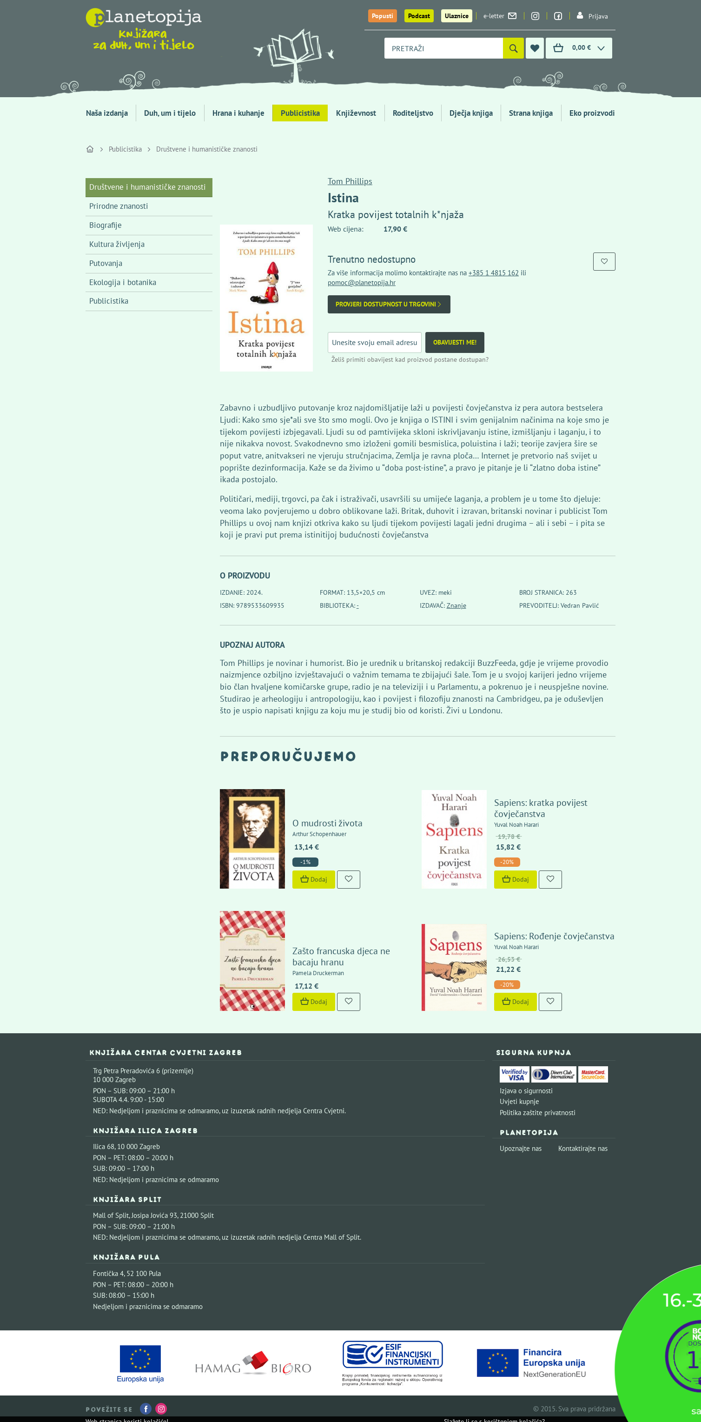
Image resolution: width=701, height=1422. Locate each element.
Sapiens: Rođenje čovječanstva (554, 936)
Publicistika (300, 113)
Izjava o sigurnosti (526, 1090)
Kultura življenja (117, 244)
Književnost (356, 113)
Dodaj (313, 879)
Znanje (456, 605)
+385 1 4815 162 (494, 272)
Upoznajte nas (521, 1148)
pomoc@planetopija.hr (362, 282)
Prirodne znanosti (118, 206)
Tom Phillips (350, 181)
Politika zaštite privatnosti (537, 1112)
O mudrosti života (327, 823)
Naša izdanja (107, 113)
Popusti (382, 16)
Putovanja (105, 263)
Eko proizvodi (592, 113)
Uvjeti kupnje (519, 1101)
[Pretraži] (513, 48)
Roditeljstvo (413, 113)
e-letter (499, 16)
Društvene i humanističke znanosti (207, 149)
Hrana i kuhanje (238, 113)
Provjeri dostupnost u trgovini (389, 304)
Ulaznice (457, 16)
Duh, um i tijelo (170, 113)
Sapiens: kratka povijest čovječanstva (541, 808)
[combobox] (443, 48)
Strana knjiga (531, 113)
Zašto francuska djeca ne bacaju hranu (341, 956)
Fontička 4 (108, 1273)
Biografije (105, 225)
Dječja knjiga (471, 113)
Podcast (419, 16)
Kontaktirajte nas (583, 1148)
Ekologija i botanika (122, 282)
